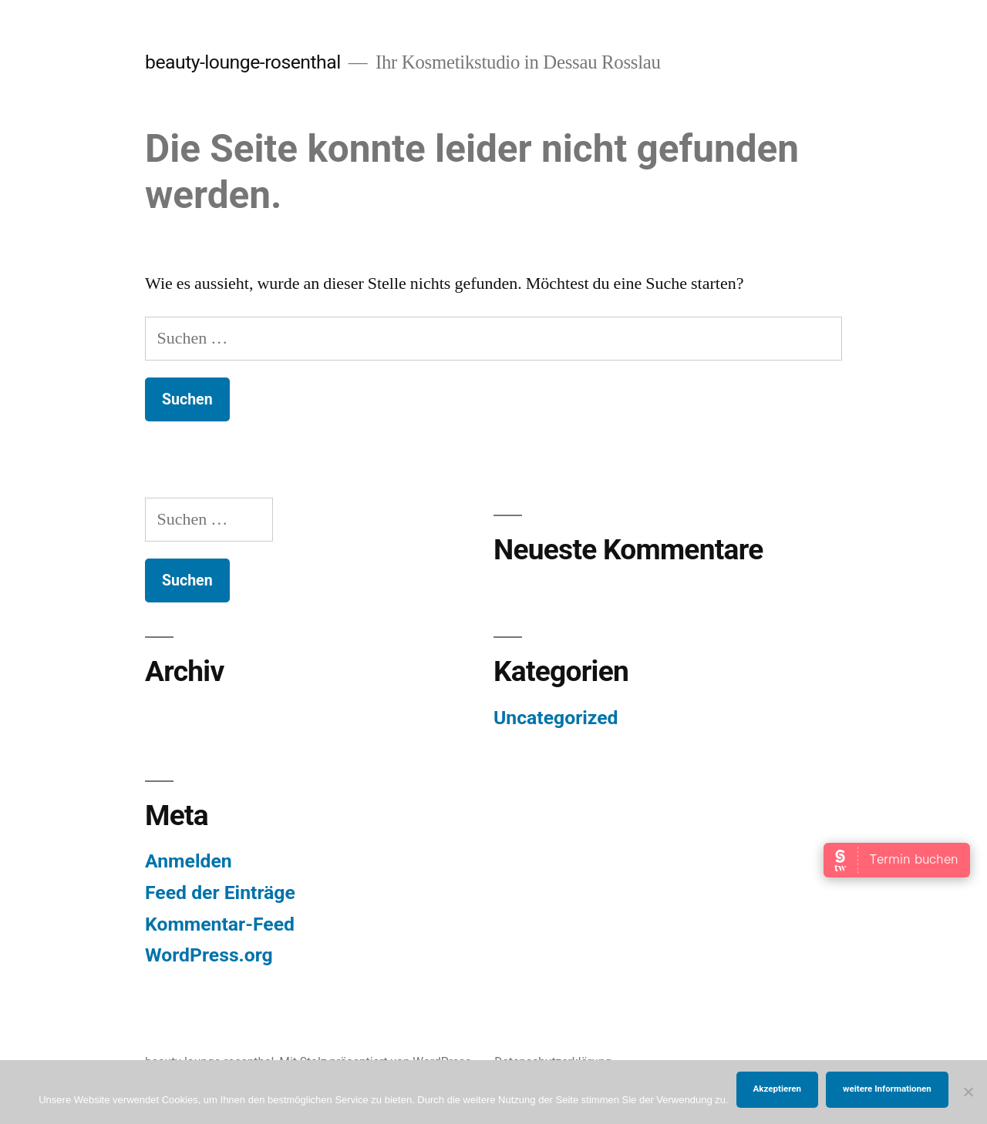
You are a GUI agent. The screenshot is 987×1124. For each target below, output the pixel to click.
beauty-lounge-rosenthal (243, 62)
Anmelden (188, 861)
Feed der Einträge (220, 892)
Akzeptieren (777, 1088)
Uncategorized (556, 717)
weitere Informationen (887, 1088)
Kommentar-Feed (220, 924)
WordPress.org (209, 955)
